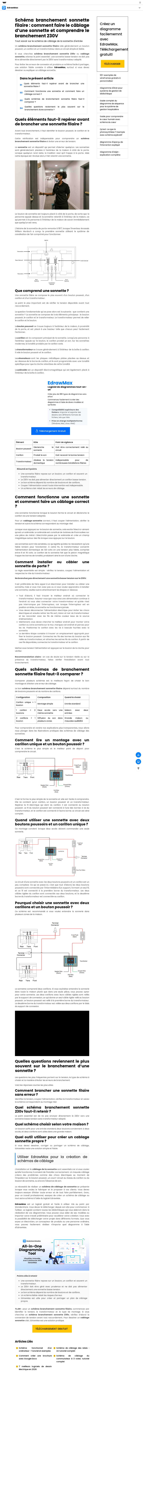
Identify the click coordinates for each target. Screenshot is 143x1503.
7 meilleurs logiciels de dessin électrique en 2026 (35, 1368)
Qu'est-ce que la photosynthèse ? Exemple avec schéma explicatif (112, 132)
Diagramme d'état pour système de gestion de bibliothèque (111, 91)
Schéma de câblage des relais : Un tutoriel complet (72, 1349)
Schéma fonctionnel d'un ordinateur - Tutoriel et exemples (35, 1349)
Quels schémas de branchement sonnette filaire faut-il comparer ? (54, 100)
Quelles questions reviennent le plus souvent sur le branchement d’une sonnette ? (54, 108)
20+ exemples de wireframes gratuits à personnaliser (110, 78)
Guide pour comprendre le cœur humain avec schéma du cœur (111, 119)
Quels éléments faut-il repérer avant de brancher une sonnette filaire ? (54, 85)
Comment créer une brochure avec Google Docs (35, 1357)
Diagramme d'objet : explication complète (110, 153)
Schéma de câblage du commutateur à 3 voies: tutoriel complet (72, 1359)
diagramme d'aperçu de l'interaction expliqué (111, 144)
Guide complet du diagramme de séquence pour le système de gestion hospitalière (112, 105)
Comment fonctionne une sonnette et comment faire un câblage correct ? (54, 93)
